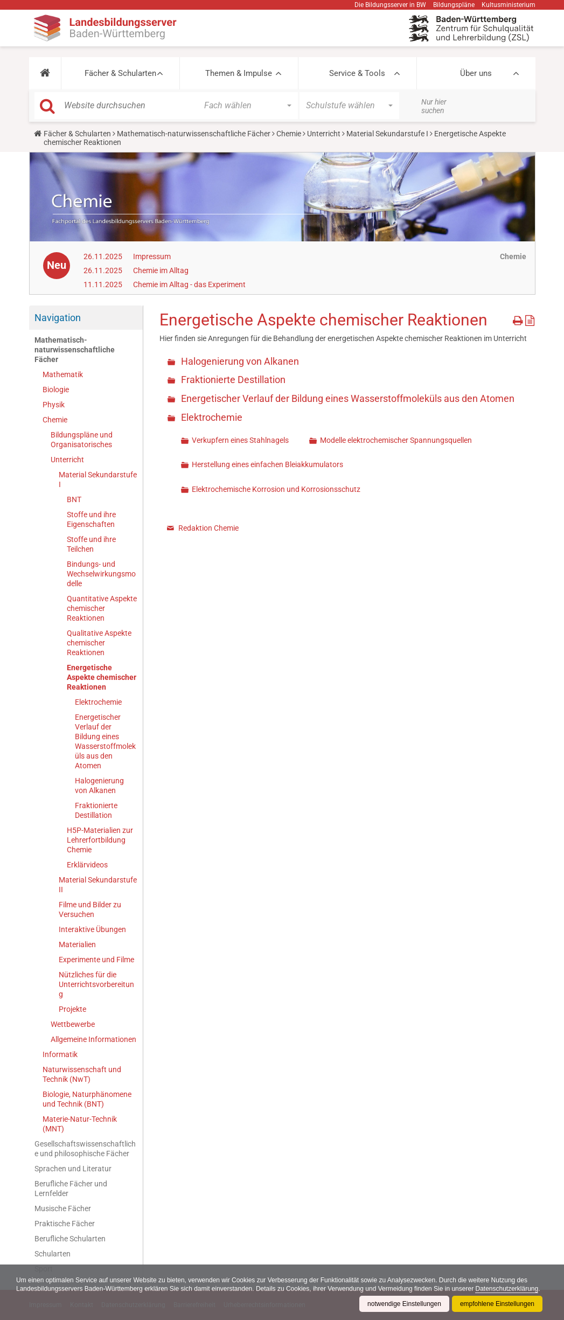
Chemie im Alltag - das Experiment (189, 284)
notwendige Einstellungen (404, 1304)
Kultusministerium (508, 5)
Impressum (152, 256)
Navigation (57, 317)
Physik (54, 404)
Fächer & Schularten (120, 73)
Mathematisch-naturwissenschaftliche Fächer (193, 133)
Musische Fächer (62, 1208)
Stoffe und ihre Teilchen (91, 544)
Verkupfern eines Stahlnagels (240, 440)
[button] (45, 73)
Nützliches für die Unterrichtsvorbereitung (96, 984)
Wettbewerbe (73, 1024)
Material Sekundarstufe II (98, 885)
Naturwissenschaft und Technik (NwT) (82, 1074)
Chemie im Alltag (161, 270)
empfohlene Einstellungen (497, 1304)
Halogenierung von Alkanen (99, 785)
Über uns (476, 73)
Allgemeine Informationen (93, 1039)
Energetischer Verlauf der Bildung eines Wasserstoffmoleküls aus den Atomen (105, 741)
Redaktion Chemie (208, 528)
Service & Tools (357, 73)
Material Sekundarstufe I (387, 133)
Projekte (72, 1009)
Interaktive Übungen (92, 929)
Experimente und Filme (96, 959)
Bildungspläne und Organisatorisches (82, 439)
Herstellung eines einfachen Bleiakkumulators (267, 464)
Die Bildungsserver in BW (390, 5)
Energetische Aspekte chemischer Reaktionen (101, 677)
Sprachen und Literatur (73, 1168)
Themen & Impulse (238, 73)
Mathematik (63, 374)
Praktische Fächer (64, 1223)
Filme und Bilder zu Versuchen (90, 909)
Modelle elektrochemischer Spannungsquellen (396, 440)
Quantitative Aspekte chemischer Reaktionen (102, 608)
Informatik (60, 1054)
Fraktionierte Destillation (96, 810)
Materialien (77, 944)
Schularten (52, 1253)
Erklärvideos (87, 864)
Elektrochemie (98, 702)
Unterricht (323, 133)
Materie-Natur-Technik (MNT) (80, 1124)
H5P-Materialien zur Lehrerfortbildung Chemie (100, 840)
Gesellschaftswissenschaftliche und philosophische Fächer (85, 1149)
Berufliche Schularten (70, 1238)
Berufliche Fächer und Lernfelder (70, 1188)
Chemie (288, 133)
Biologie (56, 389)
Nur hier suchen (434, 106)
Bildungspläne (454, 5)
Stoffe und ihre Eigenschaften (91, 519)
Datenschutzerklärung (506, 1289)
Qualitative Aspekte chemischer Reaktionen (99, 643)
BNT (74, 499)
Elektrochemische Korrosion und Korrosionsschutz (276, 489)
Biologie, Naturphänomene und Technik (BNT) (87, 1099)
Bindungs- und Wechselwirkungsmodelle (101, 574)
